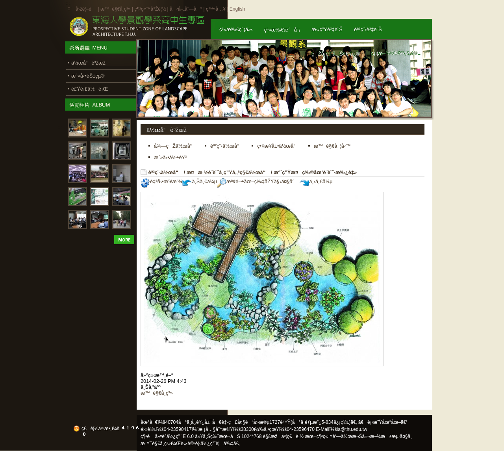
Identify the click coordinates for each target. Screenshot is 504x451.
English (237, 9)
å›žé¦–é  (86, 9)
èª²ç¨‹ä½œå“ (165, 172)
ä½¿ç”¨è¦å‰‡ (217, 443)
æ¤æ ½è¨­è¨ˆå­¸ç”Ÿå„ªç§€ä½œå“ (228, 172)
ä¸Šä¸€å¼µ (199, 181)
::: (70, 8)
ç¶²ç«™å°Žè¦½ (150, 9)
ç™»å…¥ (216, 9)
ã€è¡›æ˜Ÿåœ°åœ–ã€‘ (382, 422)
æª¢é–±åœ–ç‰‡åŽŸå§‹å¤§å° (257, 181)
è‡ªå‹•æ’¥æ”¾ (161, 181)
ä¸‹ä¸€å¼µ (316, 181)
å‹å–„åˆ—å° (186, 9)
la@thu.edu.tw (352, 429)
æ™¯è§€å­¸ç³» (116, 9)
